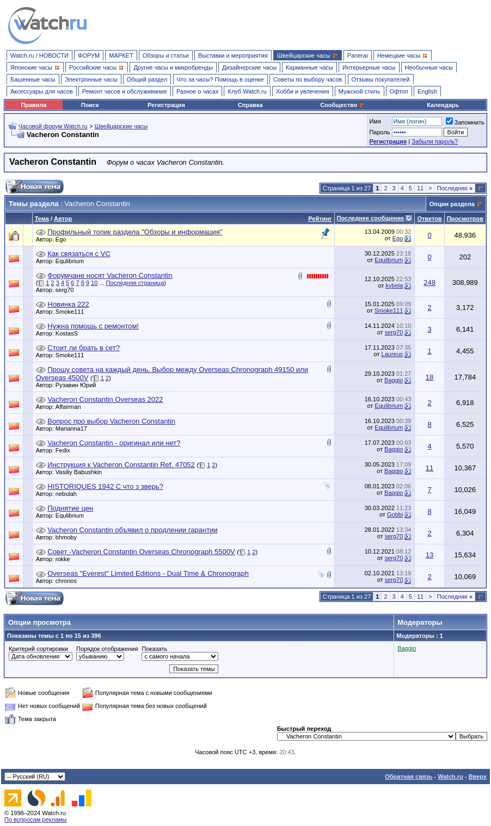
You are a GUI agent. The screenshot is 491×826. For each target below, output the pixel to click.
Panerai (357, 55)
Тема (42, 218)
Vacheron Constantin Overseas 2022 (105, 399)
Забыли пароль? (435, 141)
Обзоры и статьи (166, 55)
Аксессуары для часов (41, 91)
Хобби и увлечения (302, 91)
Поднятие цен (70, 508)
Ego (64, 239)
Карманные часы (309, 67)
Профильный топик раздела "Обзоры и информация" (134, 232)
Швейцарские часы (121, 126)
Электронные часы (91, 79)
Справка (250, 105)
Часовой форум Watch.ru (53, 126)
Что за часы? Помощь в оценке (220, 79)
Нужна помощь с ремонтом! (93, 326)
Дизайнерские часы (249, 67)
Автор (63, 218)
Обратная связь (408, 776)
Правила (33, 105)
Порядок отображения (107, 648)
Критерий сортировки (38, 648)
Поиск (90, 105)
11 (420, 188)
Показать (154, 648)
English (427, 91)
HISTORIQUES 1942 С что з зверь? (105, 486)
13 (429, 555)
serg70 (67, 290)
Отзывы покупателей (381, 79)
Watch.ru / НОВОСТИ (39, 55)
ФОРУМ (89, 55)
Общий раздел (147, 79)
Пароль (379, 132)
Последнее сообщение (370, 218)
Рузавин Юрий (79, 385)
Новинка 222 (68, 304)
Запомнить (465, 122)
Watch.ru (450, 776)
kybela (394, 285)
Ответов (429, 218)
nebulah (69, 493)
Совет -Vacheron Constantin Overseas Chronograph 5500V (141, 552)
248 (429, 282)
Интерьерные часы (369, 67)
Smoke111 (73, 311)
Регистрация (166, 105)
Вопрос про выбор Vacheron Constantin (111, 421)
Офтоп (399, 91)
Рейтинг (320, 218)
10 (94, 283)
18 (429, 377)
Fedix (66, 450)
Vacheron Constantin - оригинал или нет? (113, 443)
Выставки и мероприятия (233, 55)
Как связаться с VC (78, 254)
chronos (69, 580)
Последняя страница (135, 283)
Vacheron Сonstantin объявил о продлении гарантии (132, 530)
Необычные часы (429, 67)
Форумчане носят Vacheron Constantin (109, 275)
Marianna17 (74, 428)
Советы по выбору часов (307, 79)
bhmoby (69, 537)
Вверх (478, 776)
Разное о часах (197, 91)
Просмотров (465, 218)
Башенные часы (33, 79)
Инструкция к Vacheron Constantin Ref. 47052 (121, 465)
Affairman (71, 406)
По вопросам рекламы (35, 819)
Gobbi (395, 514)
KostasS (69, 333)
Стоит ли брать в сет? (83, 348)
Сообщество (342, 105)
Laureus (392, 354)
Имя (374, 121)
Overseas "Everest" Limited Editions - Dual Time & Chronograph (148, 573)
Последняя (454, 188)
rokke (66, 559)
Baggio (393, 380)
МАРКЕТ (121, 55)
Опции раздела (452, 204)
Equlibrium (72, 261)
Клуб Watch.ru (247, 91)
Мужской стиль (359, 91)
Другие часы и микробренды (172, 67)
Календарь (443, 105)
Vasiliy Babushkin (81, 472)
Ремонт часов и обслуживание (124, 91)
